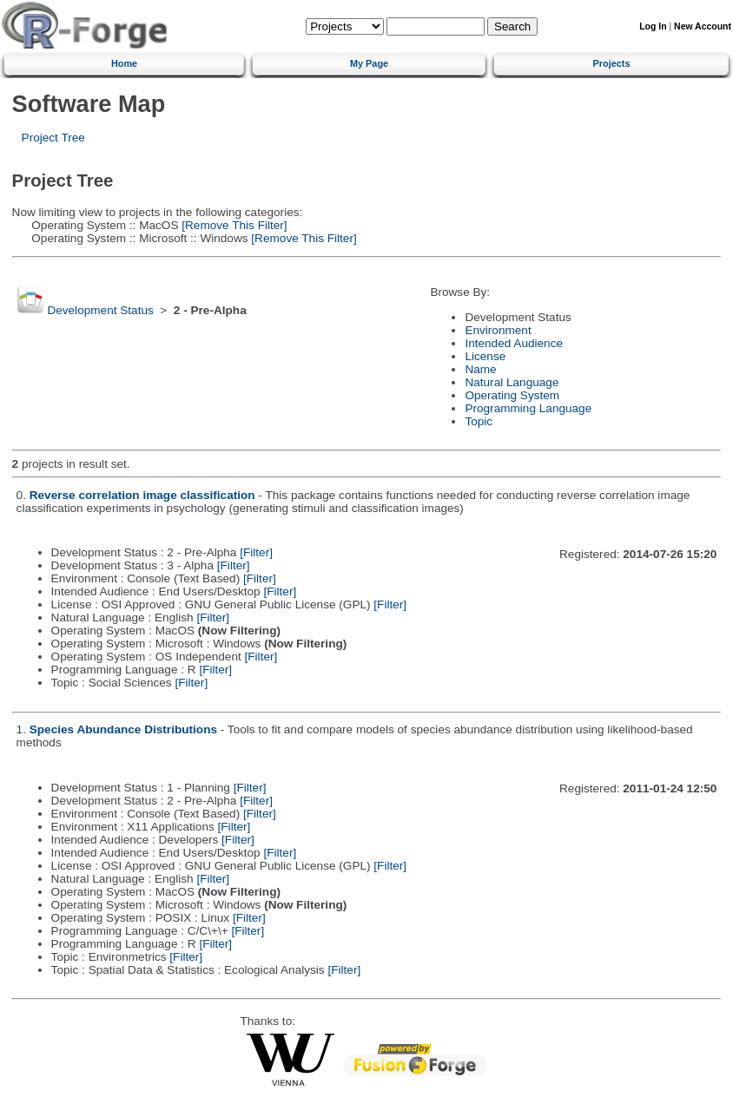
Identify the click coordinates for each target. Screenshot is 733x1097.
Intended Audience (514, 343)
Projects (612, 63)
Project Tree (53, 137)
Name (480, 369)
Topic (478, 421)
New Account (702, 26)
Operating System (512, 395)
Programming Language (528, 408)
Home (124, 63)
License (485, 356)
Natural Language (511, 382)
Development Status (100, 310)
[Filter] (256, 552)
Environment (498, 330)
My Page (369, 63)
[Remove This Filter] (232, 225)
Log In (652, 26)
